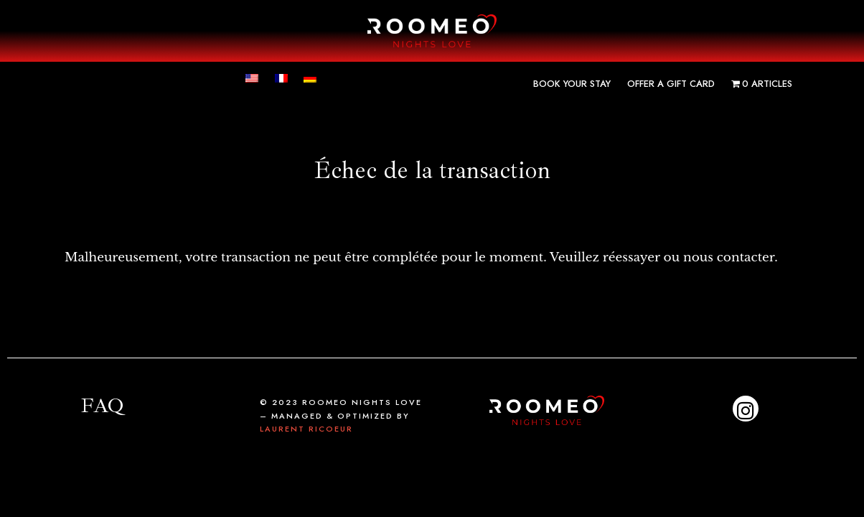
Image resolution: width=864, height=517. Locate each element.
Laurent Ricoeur (306, 428)
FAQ (101, 405)
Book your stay (572, 83)
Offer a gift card (671, 83)
